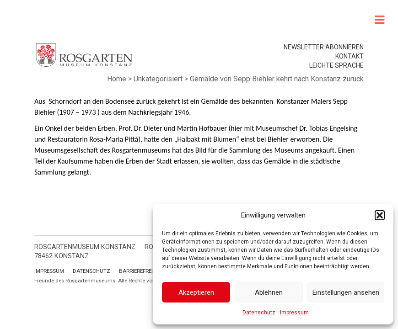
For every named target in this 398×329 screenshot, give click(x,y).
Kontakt (349, 56)
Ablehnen (269, 292)
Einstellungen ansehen (345, 292)
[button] (379, 215)
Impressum (294, 312)
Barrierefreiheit (141, 271)
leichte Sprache (336, 65)
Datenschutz (258, 312)
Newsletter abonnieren (324, 47)
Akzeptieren (196, 292)
